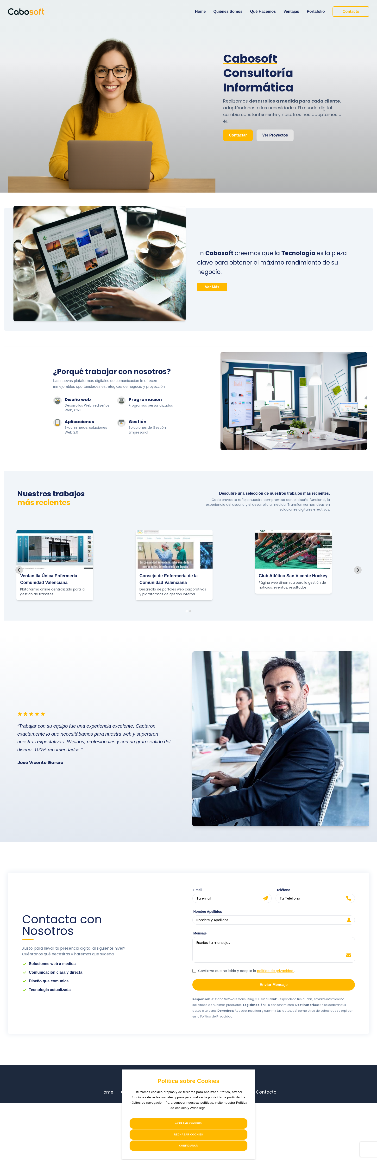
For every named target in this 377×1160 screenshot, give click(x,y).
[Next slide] (358, 570)
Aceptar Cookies (188, 1123)
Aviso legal (198, 1108)
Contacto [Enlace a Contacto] (351, 11)
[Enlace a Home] (26, 11)
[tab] (186, 611)
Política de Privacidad (216, 1016)
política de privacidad (275, 970)
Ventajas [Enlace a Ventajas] (291, 11)
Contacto (266, 1092)
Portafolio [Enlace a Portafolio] (316, 11)
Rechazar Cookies (188, 1134)
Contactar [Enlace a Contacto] (238, 135)
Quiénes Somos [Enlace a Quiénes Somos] (227, 11)
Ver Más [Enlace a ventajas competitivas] (212, 287)
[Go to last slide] (19, 570)
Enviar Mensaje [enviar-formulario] (274, 985)
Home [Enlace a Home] (200, 11)
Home (107, 1092)
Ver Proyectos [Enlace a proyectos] (275, 135)
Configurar (188, 1145)
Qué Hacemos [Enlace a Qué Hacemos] (263, 11)
